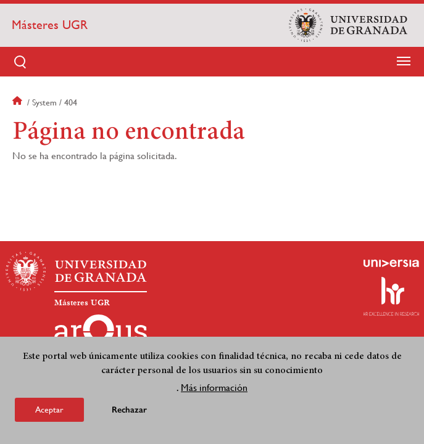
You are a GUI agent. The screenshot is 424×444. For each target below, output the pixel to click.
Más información (214, 388)
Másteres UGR (50, 25)
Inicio (18, 102)
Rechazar (129, 410)
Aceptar (49, 410)
